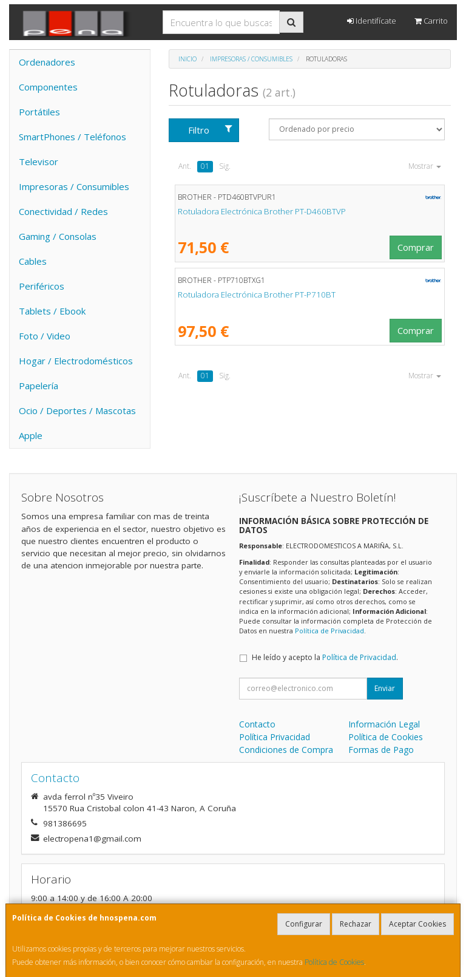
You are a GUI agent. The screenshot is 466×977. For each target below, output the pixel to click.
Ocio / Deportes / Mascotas (77, 410)
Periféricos (41, 286)
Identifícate (371, 20)
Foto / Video (44, 336)
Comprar (415, 247)
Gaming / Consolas (57, 236)
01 (205, 166)
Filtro (210, 130)
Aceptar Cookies (417, 924)
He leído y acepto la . (325, 657)
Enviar (384, 688)
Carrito (431, 20)
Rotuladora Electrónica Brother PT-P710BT (257, 294)
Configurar (303, 924)
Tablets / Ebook (52, 311)
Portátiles (39, 112)
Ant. (184, 166)
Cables (33, 261)
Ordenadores (47, 62)
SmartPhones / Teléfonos (72, 137)
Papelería (38, 386)
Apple (30, 435)
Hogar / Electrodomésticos (76, 361)
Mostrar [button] (424, 166)
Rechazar (355, 924)
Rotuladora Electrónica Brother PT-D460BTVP (262, 211)
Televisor (38, 161)
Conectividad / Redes (63, 211)
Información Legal (384, 724)
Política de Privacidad (329, 630)
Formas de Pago (381, 749)
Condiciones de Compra (286, 749)
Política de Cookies (334, 962)
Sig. (225, 166)
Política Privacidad (274, 737)
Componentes (48, 87)
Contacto (257, 724)
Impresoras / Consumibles (74, 186)
